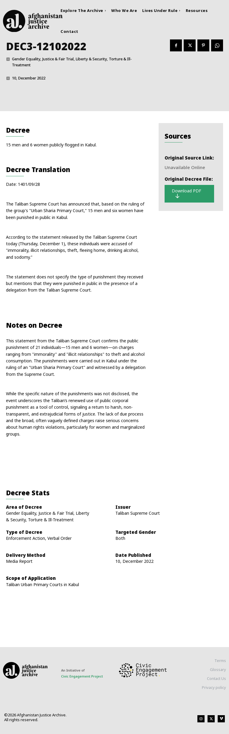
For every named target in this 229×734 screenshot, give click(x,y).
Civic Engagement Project (82, 676)
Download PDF (186, 193)
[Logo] (31, 21)
